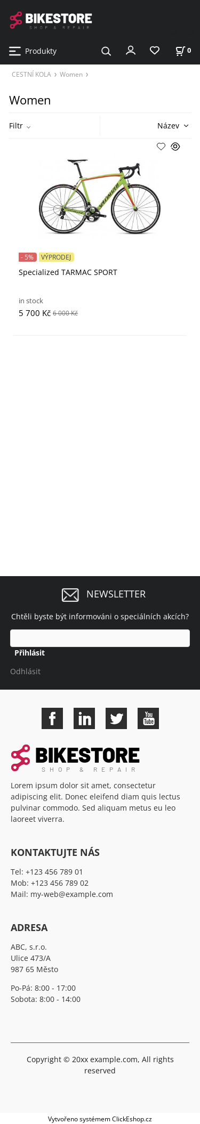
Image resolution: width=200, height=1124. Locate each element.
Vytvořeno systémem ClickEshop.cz (100, 1118)
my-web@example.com (71, 894)
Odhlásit (25, 671)
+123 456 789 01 (54, 872)
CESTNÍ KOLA (31, 74)
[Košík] (183, 50)
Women (71, 74)
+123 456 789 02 (60, 883)
